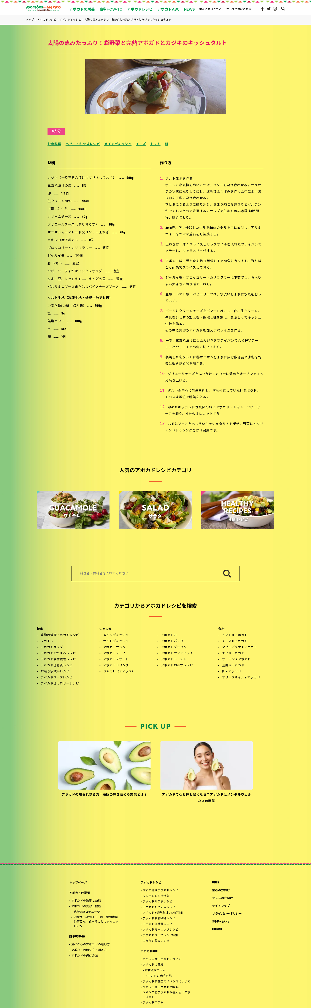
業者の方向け (221, 890)
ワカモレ (47, 641)
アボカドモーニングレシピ (160, 929)
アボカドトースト (173, 659)
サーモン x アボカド (236, 659)
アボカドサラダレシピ (158, 901)
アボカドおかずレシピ (177, 665)
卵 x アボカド (231, 671)
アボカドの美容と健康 (86, 906)
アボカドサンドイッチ (177, 653)
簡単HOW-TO (77, 936)
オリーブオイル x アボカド (241, 677)
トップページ (78, 882)
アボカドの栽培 (153, 964)
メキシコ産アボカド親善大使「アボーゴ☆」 (166, 994)
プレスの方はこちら (239, 9)
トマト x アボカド (235, 635)
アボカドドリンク (116, 665)
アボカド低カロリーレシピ (60, 683)
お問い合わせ (221, 921)
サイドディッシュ (116, 641)
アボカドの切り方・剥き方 (89, 950)
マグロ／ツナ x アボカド (239, 647)
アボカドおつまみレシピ (58, 653)
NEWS (215, 882)
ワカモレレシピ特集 (156, 896)
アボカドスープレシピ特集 (160, 935)
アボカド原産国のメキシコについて (166, 981)
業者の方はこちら (210, 9)
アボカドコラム (153, 1002)
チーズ (141, 144)
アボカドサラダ (52, 647)
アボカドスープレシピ (56, 677)
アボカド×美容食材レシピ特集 (163, 913)
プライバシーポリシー (227, 913)
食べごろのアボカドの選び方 (90, 944)
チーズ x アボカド (234, 641)
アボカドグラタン (174, 647)
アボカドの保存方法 (84, 955)
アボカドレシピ (151, 882)
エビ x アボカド (233, 653)
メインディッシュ (118, 144)
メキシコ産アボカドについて (162, 959)
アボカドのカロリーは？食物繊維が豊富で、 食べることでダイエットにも (96, 922)
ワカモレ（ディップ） (119, 671)
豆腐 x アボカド (233, 665)
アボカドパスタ (172, 641)
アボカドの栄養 (79, 893)
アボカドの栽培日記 (158, 976)
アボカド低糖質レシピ (57, 665)
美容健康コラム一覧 (86, 912)
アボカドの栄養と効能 (86, 900)
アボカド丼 (169, 635)
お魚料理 (54, 144)
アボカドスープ (114, 653)
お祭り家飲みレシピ (55, 671)
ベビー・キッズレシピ (83, 144)
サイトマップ (221, 906)
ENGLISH (217, 929)
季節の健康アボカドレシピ (60, 635)
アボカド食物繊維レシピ (58, 659)
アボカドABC (149, 951)
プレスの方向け (222, 898)
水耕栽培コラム (155, 970)
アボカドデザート (116, 659)
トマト (155, 144)
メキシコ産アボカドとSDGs (161, 987)
